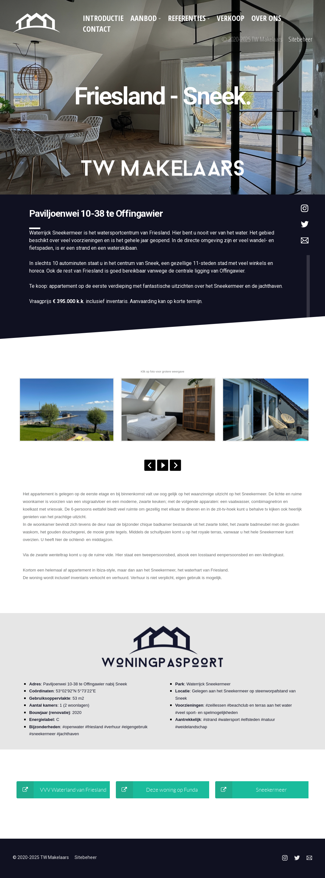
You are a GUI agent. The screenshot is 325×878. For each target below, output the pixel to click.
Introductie (103, 18)
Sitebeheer (300, 39)
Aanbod (143, 18)
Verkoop (230, 18)
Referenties (187, 18)
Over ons (266, 18)
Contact (97, 28)
